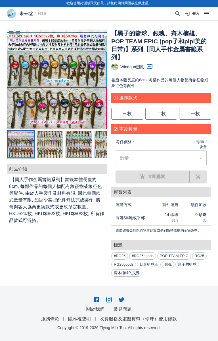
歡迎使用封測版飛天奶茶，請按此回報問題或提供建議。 (109, 3)
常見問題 (123, 309)
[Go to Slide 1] (21, 144)
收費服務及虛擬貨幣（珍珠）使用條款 (138, 318)
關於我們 (95, 309)
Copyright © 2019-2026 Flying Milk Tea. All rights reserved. (109, 327)
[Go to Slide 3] (79, 144)
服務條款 (50, 318)
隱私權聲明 (79, 318)
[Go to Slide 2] (50, 144)
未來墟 (26, 13)
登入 (192, 13)
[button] (57, 79)
